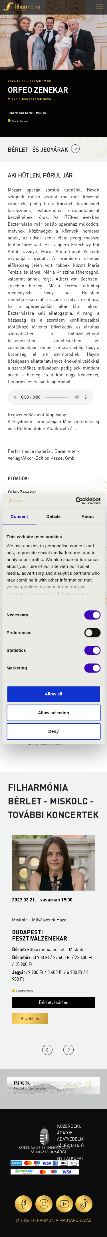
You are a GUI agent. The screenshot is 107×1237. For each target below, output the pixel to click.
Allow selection (53, 712)
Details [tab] (54, 516)
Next (68, 1050)
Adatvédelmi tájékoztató (70, 1142)
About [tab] (87, 516)
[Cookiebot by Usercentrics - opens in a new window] (76, 501)
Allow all (53, 693)
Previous (47, 1050)
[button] (100, 8)
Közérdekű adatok (69, 1129)
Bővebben (30, 1018)
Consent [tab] (19, 516)
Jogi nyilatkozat (70, 1155)
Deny (53, 731)
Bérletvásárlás (53, 1002)
